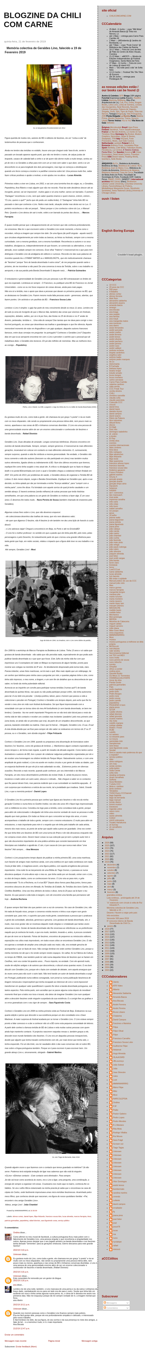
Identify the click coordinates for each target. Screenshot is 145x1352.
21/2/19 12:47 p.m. (21, 1328)
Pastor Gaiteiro (119, 1114)
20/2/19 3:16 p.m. (21, 1272)
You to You (126, 120)
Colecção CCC (116, 402)
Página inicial (54, 1341)
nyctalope (117, 1242)
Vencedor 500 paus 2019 (118, 918)
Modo (114, 141)
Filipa (115, 1027)
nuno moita (114, 657)
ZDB (104, 116)
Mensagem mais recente (15, 1341)
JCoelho (113, 515)
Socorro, (135, 118)
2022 (107, 854)
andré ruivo (114, 346)
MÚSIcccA (114, 646)
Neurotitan (115, 136)
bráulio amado (115, 373)
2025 (107, 845)
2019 (107, 862)
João (115, 1068)
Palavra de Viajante (127, 109)
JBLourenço (118, 1061)
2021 (107, 856)
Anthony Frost (117, 145)
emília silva (114, 441)
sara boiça (114, 746)
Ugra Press (133, 127)
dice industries (115, 420)
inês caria (113, 502)
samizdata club (116, 741)
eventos (112, 443)
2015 (107, 937)
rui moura (113, 739)
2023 (107, 851)
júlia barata (114, 560)
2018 (107, 929)
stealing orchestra (117, 775)
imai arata (113, 497)
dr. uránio (113, 434)
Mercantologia (115, 617)
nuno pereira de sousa (119, 660)
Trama (127, 118)
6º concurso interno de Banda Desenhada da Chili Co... (120, 922)
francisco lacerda (116, 465)
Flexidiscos (107, 150)
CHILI (111, 393)
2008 (107, 956)
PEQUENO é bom (117, 705)
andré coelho (115, 332)
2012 (107, 945)
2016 (107, 934)
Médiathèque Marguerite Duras (115, 188)
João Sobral (118, 1065)
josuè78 (116, 1226)
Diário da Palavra (117, 418)
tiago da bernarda (117, 797)
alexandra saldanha (118, 301)
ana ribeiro (114, 325)
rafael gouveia (115, 716)
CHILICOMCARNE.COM (120, 16)
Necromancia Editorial (119, 653)
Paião (115, 1110)
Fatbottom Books (134, 147)
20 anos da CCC (116, 287)
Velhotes (110, 123)
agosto (110, 876)
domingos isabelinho (118, 432)
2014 (107, 940)
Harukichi (113, 486)
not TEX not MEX (117, 655)
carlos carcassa (116, 380)
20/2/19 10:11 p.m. (21, 1304)
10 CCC (112, 285)
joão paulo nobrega (117, 547)
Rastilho (137, 98)
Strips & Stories (128, 136)
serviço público (63, 1221)
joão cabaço (114, 529)
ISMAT (111, 179)
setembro (111, 873)
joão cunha (114, 538)
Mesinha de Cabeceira (119, 621)
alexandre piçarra (117, 303)
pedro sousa (114, 698)
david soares (115, 416)
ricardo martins (116, 718)
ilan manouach (115, 495)
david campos (115, 413)
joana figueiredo (116, 524)
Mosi (89, 1216)
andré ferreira (115, 334)
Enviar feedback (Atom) (26, 1346)
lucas (115, 1230)
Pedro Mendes (119, 1121)
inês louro (113, 506)
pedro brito (114, 691)
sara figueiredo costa (49, 1221)
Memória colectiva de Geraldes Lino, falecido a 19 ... (123, 909)
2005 (107, 964)
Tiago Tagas (118, 1147)
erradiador (117, 1208)
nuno (115, 1238)
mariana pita (114, 594)
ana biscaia (114, 310)
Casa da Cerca (126, 172)
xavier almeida (115, 816)
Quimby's (106, 159)
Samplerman (115, 743)
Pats (111, 687)
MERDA (112, 619)
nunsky (112, 664)
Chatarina (117, 1016)
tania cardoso (115, 788)
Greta (131, 102)
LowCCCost (114, 569)
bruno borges (115, 375)
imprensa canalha (117, 499)
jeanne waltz (114, 517)
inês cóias (113, 504)
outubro (111, 870)
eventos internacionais (119, 445)
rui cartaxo (114, 734)
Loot (115, 1080)
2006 (107, 962)
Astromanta (114, 364)
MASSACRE (114, 608)
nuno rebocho (115, 662)
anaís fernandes (116, 328)
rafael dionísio (34, 1221)
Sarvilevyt (113, 129)
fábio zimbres (115, 447)
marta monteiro (116, 599)
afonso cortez (18, 1216)
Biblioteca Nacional (110, 172)
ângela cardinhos (116, 352)
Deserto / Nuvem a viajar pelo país (122, 912)
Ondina (16, 1232)
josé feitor (113, 556)
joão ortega (114, 544)
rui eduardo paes (116, 736)
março (110, 889)
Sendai (112, 750)
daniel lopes (28, 1216)
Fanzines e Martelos (122, 1023)
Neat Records (123, 107)
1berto (116, 982)
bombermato (118, 1189)
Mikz (115, 1091)
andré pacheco (116, 341)
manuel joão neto (117, 583)
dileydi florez (114, 422)
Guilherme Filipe (120, 1046)
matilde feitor (115, 612)
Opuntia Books (115, 673)
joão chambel (115, 535)
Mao (111, 585)
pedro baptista (115, 689)
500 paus (113, 289)
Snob (112, 111)
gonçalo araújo (115, 479)
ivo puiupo (113, 511)
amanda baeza (116, 305)
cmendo (116, 1196)
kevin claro (114, 563)
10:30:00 (33, 1211)
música (112, 639)
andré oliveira (115, 339)
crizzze (112, 404)
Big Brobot (129, 134)
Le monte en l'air (134, 132)
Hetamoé (117, 1050)
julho (109, 878)
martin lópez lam (116, 603)
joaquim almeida (116, 554)
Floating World (131, 156)
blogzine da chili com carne (42, 20)
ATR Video (118, 986)
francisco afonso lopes (119, 463)
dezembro (112, 864)
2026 (107, 842)
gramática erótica (114, 895)
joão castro (114, 533)
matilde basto (115, 610)
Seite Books (116, 159)
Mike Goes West (116, 630)
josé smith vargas (117, 558)
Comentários (111, 1308)
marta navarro (115, 601)
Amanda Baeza (120, 997)
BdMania (121, 100)
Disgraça (121, 114)
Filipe (115, 1034)
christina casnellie (117, 395)
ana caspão (114, 314)
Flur (126, 102)
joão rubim (114, 549)
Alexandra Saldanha (122, 993)
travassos (113, 807)
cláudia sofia (114, 398)
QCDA (112, 709)
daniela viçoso (115, 411)
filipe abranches (116, 454)
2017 (107, 931)
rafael (115, 1245)
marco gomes (115, 587)
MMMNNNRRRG (116, 635)
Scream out (118, 1144)
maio (109, 884)
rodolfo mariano (116, 723)
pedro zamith (115, 700)
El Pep (112, 438)
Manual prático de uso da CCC (123, 581)
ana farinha (114, 316)
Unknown (17, 1254)
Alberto (116, 989)
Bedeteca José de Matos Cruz (115, 168)
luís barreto (114, 576)
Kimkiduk (113, 565)
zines (111, 829)
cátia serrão (114, 386)
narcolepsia (114, 648)
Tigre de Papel (126, 111)
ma (114, 1234)
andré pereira (115, 343)
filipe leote (113, 459)
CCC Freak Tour (116, 389)
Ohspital (113, 666)
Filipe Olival (118, 1031)
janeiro (110, 926)
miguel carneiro (116, 626)
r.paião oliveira (115, 712)
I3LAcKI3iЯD (118, 1057)
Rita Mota (117, 1129)
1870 (121, 96)
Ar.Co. (115, 163)
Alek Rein (113, 298)
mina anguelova (116, 633)
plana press (114, 707)
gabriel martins (115, 474)
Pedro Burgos (115, 694)
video (111, 813)
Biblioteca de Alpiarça (129, 170)
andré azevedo (116, 330)
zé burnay (113, 825)
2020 (107, 859)
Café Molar (121, 147)
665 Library (115, 181)
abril (109, 887)
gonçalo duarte (116, 481)
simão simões (115, 766)
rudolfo (112, 732)
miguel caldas (115, 624)
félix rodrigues (115, 452)
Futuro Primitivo (116, 472)
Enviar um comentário (14, 1335)
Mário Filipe (118, 1087)
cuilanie (116, 1200)
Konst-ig (128, 152)
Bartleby (111, 147)
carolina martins (120, 1193)
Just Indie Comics (126, 141)
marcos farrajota (80, 1216)
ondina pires (114, 671)
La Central (117, 150)
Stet (117, 111)
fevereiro (111, 892)
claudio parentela (116, 400)
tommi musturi (115, 804)
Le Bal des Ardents (117, 132)
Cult (121, 102)
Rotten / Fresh (115, 727)
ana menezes (115, 323)
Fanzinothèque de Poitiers (120, 186)
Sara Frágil (118, 1140)
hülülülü (112, 490)
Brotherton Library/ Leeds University (119, 182)
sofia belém (114, 768)
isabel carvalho (116, 508)
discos (112, 425)
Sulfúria (112, 779)
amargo (112, 307)
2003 (107, 970)
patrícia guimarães (12, 1221)
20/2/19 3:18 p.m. (21, 1280)
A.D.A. (132, 143)
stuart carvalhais (116, 777)
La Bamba (125, 116)
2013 (107, 942)
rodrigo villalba (115, 725)
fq (114, 1211)
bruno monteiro (116, 377)
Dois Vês (113, 429)
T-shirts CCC (115, 784)
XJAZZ (112, 818)
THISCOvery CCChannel (120, 793)
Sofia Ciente (114, 770)
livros (111, 567)
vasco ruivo (114, 811)
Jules (115, 1076)
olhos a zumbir (115, 669)
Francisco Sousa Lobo (123, 1042)
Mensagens (110, 1303)
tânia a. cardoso (116, 786)
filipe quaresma (116, 461)
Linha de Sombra (126, 105)
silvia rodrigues (116, 761)
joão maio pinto (116, 542)
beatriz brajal (115, 371)
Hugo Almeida (119, 1053)
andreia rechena (116, 350)
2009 (107, 953)
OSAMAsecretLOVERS (119, 678)
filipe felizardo (39, 1216)
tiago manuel (115, 800)
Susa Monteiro (115, 782)
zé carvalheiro (115, 827)
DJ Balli (112, 427)
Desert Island (118, 156)
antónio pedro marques (119, 359)
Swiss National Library (121, 190)
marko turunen (115, 596)
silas (111, 759)
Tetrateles (113, 791)
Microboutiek (116, 127)
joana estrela (115, 522)
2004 (107, 967)
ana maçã (113, 319)
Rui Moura (117, 1136)
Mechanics (114, 615)
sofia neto (113, 773)
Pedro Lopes (118, 1117)
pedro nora (114, 696)
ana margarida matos (118, 321)
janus (111, 513)
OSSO (117, 179)
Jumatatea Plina (131, 145)
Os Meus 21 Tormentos (119, 675)
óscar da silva (115, 680)
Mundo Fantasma (115, 118)
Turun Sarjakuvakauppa (129, 129)
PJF (115, 1106)
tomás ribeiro (115, 802)
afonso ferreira (115, 296)
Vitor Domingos (120, 1181)
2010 (107, 951)
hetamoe (113, 488)
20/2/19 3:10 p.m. (21, 1250)
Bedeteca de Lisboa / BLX (130, 166)
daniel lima (114, 407)
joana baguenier (116, 520)
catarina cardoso (116, 384)
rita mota (113, 721)
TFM (114, 138)
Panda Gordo (115, 682)
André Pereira (119, 1008)
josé (115, 1223)
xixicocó (116, 1249)
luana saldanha (116, 572)
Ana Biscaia (118, 1001)
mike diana (114, 628)
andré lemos (114, 337)
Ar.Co (111, 361)
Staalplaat (106, 138)
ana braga (113, 312)
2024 (107, 848)
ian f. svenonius (116, 493)
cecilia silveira (115, 391)
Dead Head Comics (121, 154)
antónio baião (115, 357)
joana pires (114, 526)
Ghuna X (113, 477)
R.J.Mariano (118, 1125)
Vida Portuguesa (133, 114)
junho (110, 881)
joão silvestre (115, 551)
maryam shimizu (116, 605)
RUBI (111, 730)
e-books (112, 436)
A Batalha (113, 291)
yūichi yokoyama (116, 820)
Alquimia (112, 100)
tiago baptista (115, 795)
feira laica (113, 450)
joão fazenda (115, 540)
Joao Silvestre (119, 1072)
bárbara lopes (115, 368)
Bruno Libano (119, 1012)
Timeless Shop (108, 134)
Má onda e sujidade (118, 578)
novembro (112, 867)
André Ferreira (119, 1004)
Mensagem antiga (90, 1341)
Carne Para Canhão (118, 382)
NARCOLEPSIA (120, 1098)
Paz (114, 152)
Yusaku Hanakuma (117, 822)
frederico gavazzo (117, 470)
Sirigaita (105, 111)
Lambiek (117, 143)
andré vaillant (115, 348)
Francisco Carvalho (121, 1038)
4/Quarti (124, 138)
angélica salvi (115, 355)
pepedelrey (24, 1221)
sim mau (113, 764)
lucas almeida (67, 1216)
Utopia (104, 120)
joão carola (114, 531)
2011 (107, 948)
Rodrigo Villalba (120, 1132)
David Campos (119, 1019)
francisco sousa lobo (53, 1216)
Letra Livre (113, 105)
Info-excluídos (113, 915)
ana (15, 1285)
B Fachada (114, 366)
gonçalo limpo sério (117, 483)
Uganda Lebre (115, 809)
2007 (107, 959)
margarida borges (117, 592)
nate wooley (114, 651)
